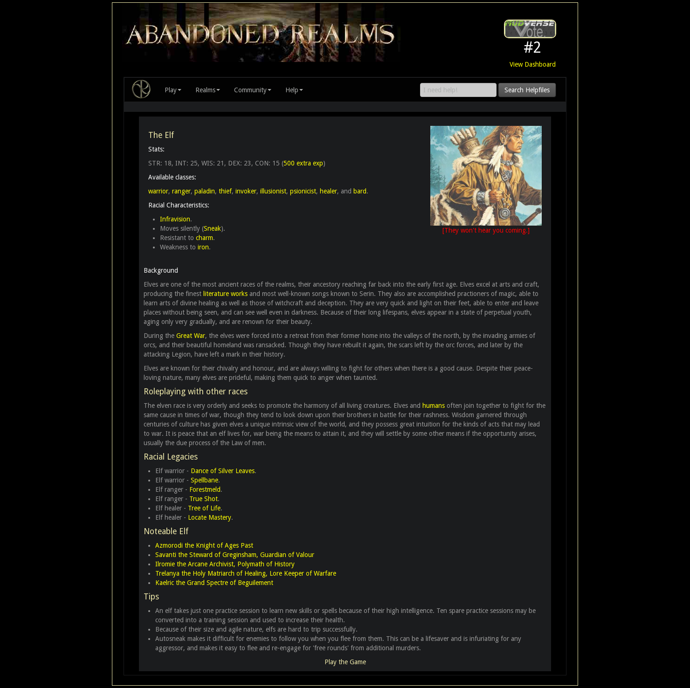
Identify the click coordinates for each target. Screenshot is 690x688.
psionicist (303, 191)
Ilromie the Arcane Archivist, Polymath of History (225, 564)
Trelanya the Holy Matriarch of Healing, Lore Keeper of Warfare (245, 573)
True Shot (203, 498)
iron (203, 247)
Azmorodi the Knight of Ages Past (204, 545)
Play (173, 90)
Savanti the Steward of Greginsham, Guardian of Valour (234, 554)
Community (252, 90)
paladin (204, 191)
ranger (181, 191)
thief (225, 191)
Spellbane (204, 480)
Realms (207, 90)
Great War (190, 335)
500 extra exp (303, 163)
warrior (158, 191)
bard (359, 191)
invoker (245, 191)
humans (433, 405)
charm (204, 237)
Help (294, 90)
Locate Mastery (209, 517)
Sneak (212, 228)
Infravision (175, 219)
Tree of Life (204, 508)
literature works (225, 293)
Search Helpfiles (527, 90)
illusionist (273, 191)
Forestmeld (205, 489)
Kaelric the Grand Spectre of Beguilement (214, 582)
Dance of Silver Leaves (223, 471)
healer (328, 191)
